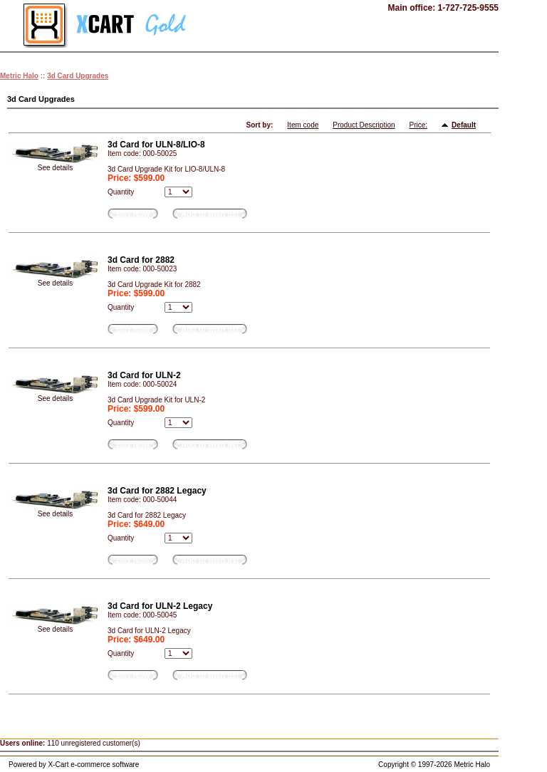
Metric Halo (19, 76)
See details (55, 168)
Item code (302, 125)
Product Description (364, 125)
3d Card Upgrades (77, 76)
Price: (419, 125)
